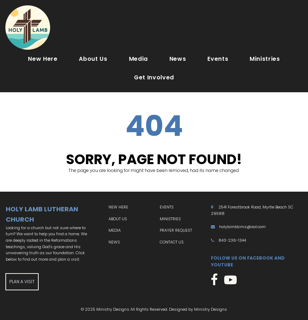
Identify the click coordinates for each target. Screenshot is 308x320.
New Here (42, 59)
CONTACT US (172, 242)
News (177, 59)
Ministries (265, 59)
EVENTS (167, 207)
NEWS (114, 242)
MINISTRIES (170, 219)
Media (138, 59)
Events (217, 59)
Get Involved (154, 77)
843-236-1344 (232, 240)
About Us (93, 59)
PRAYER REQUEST (176, 230)
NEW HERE (118, 207)
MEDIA (115, 230)
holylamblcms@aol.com (242, 227)
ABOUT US (118, 219)
